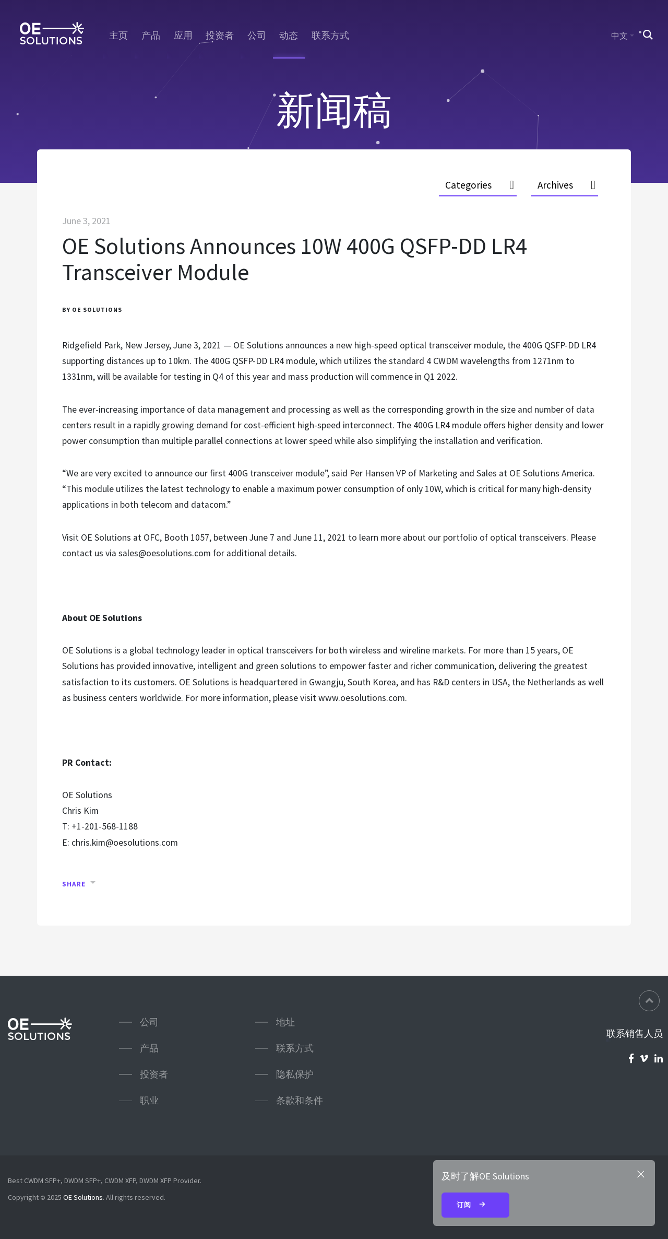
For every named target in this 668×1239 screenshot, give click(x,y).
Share (74, 884)
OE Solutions (83, 1197)
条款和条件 (299, 1100)
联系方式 (330, 35)
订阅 (475, 1205)
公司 (256, 35)
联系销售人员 (634, 1033)
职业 (149, 1100)
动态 (288, 35)
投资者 (220, 35)
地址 (285, 1022)
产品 (150, 35)
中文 (619, 35)
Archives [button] (555, 185)
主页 (118, 35)
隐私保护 (295, 1074)
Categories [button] (468, 185)
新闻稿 (334, 110)
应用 (183, 35)
